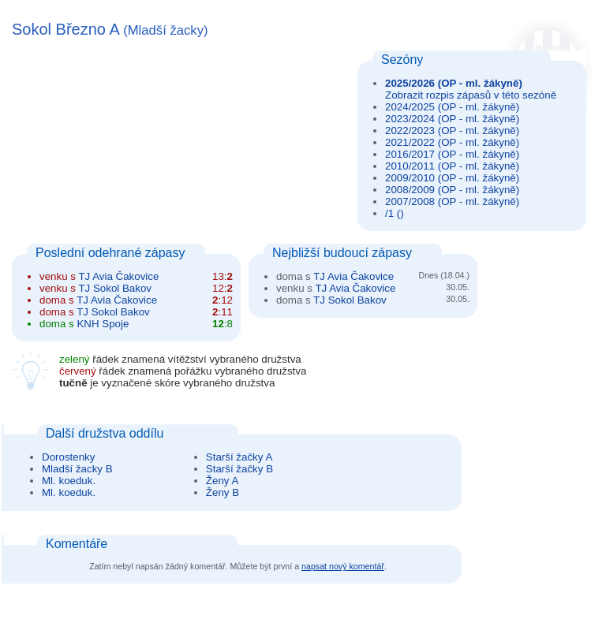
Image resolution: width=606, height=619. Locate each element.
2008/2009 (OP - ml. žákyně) (452, 190)
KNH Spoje (103, 324)
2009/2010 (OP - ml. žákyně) (452, 178)
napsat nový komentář (342, 566)
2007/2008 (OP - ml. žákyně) (452, 201)
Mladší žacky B (77, 469)
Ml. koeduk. (68, 481)
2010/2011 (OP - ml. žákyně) (452, 166)
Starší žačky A (239, 457)
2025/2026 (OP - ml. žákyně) (453, 83)
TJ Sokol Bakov (115, 288)
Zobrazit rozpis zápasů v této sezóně (470, 95)
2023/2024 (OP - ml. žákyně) (452, 119)
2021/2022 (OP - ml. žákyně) (452, 142)
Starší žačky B (239, 469)
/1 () (394, 213)
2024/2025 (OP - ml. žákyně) (452, 107)
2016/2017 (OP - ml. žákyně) (452, 154)
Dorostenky (68, 457)
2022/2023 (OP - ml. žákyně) (452, 130)
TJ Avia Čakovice (118, 276)
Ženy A (222, 481)
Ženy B (222, 492)
